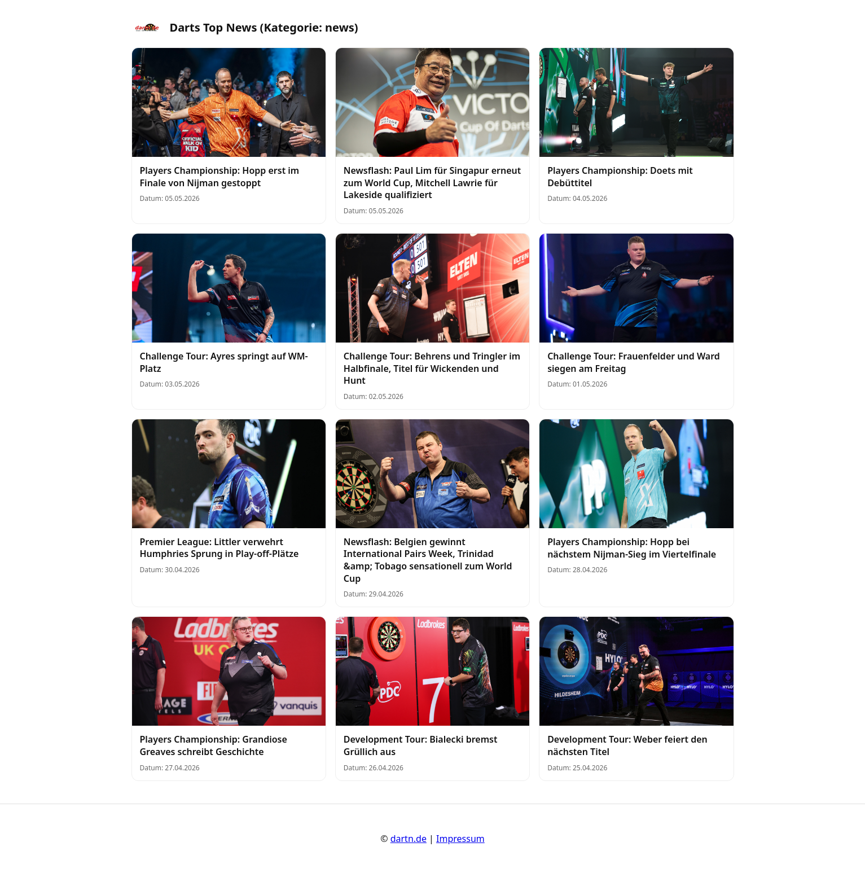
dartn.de (408, 838)
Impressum (460, 838)
